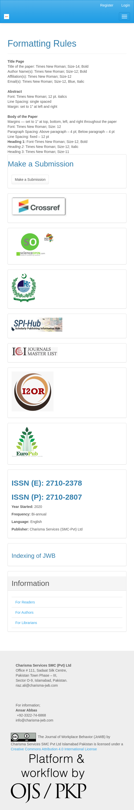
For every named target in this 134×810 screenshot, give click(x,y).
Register (106, 5)
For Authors (24, 612)
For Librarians (26, 623)
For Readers (25, 602)
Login (125, 5)
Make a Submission (30, 179)
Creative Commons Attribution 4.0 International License (54, 749)
